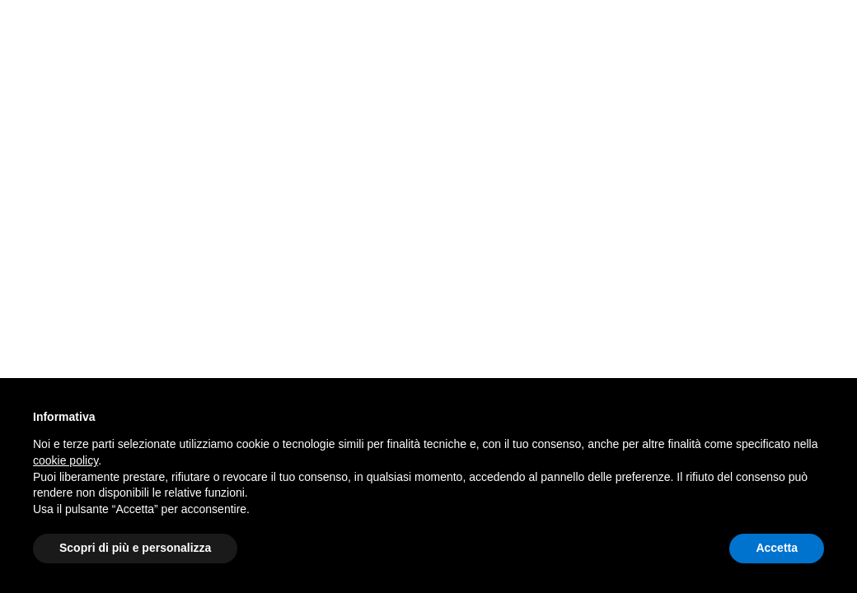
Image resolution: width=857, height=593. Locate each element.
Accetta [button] (777, 547)
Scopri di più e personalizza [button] (135, 547)
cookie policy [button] (65, 460)
